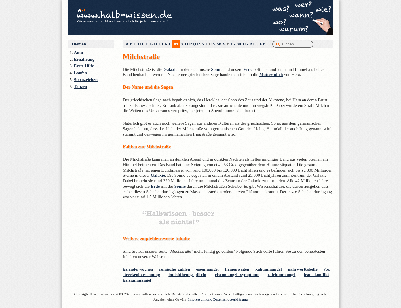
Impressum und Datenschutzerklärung (218, 299)
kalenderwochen (138, 269)
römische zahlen (174, 269)
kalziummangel (137, 280)
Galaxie (170, 69)
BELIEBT (258, 44)
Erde (247, 69)
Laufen (80, 73)
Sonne (216, 69)
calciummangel (282, 274)
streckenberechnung (141, 274)
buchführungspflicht (187, 274)
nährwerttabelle (302, 269)
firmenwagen (237, 269)
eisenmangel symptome (237, 274)
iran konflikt (316, 274)
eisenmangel (207, 269)
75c (327, 269)
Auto (78, 52)
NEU (241, 44)
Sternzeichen (86, 79)
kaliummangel (268, 269)
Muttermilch (271, 74)
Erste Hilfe (84, 66)
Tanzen (80, 86)
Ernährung (84, 59)
